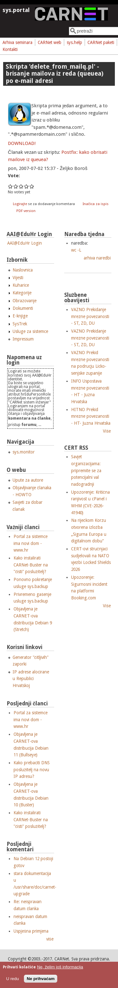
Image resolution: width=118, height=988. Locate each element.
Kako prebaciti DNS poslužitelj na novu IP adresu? (32, 769)
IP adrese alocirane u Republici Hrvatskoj (31, 678)
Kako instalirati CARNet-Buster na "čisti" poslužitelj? (31, 564)
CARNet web (49, 42)
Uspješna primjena (31, 931)
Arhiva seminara (17, 42)
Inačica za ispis (96, 204)
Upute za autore (28, 480)
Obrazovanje (25, 300)
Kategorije (22, 292)
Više (107, 431)
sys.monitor (24, 451)
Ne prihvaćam (41, 978)
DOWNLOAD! (22, 143)
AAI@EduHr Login (24, 243)
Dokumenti (23, 308)
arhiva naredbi (97, 257)
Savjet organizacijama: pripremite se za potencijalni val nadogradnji (86, 470)
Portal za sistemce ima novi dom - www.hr (31, 543)
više (49, 938)
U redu (12, 978)
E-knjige (20, 315)
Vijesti (18, 277)
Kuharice (21, 285)
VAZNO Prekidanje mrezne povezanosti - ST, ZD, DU (90, 316)
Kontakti (10, 49)
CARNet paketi (100, 42)
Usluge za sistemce (30, 331)
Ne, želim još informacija (60, 967)
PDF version (26, 211)
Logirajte (20, 204)
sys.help (74, 42)
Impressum (23, 338)
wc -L (76, 250)
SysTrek (20, 323)
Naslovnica (23, 269)
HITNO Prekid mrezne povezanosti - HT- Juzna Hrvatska (90, 416)
